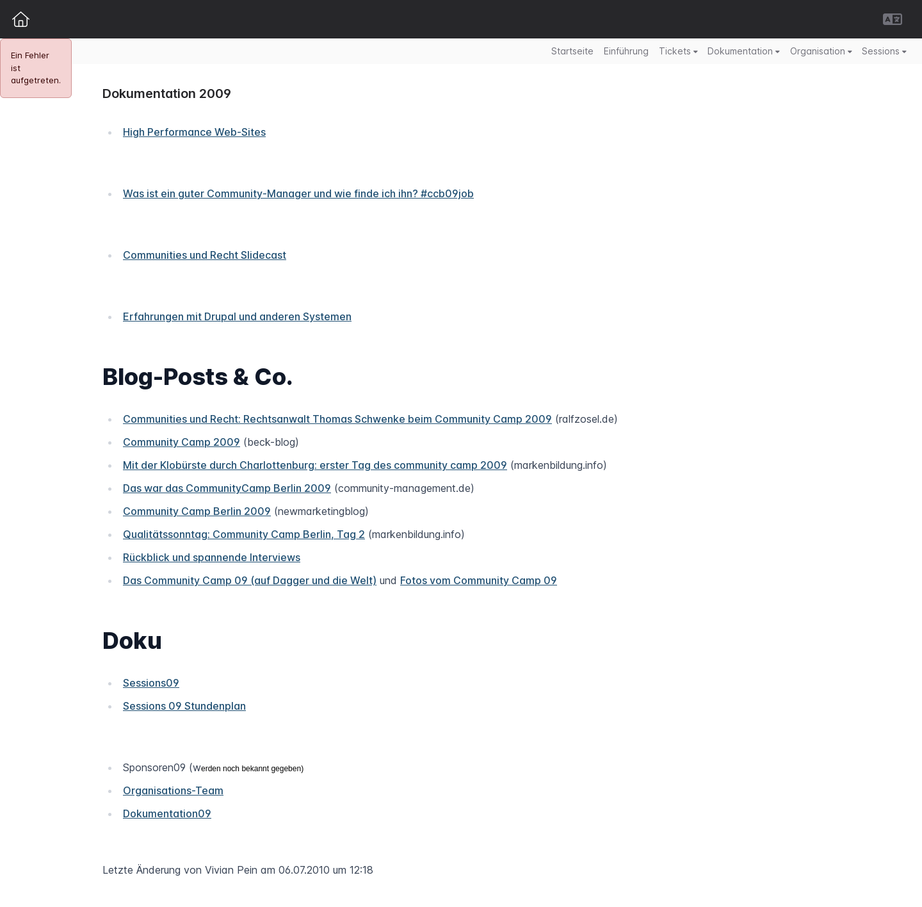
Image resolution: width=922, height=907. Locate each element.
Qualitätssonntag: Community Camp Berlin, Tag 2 (244, 534)
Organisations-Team (173, 790)
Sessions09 (151, 682)
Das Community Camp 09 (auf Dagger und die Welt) (249, 580)
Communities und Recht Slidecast (204, 255)
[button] (892, 19)
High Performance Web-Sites (194, 132)
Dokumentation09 (167, 813)
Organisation (821, 50)
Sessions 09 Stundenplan (184, 705)
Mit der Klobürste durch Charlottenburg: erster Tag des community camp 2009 (315, 465)
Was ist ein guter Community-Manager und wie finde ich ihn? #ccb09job (298, 193)
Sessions (884, 50)
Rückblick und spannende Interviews (211, 557)
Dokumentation (744, 50)
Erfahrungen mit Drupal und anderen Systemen (237, 316)
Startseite (572, 50)
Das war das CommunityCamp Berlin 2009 (227, 488)
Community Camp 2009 (181, 442)
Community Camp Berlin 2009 (197, 511)
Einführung (626, 50)
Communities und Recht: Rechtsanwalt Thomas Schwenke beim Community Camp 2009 (337, 419)
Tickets (678, 50)
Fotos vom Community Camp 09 (478, 580)
